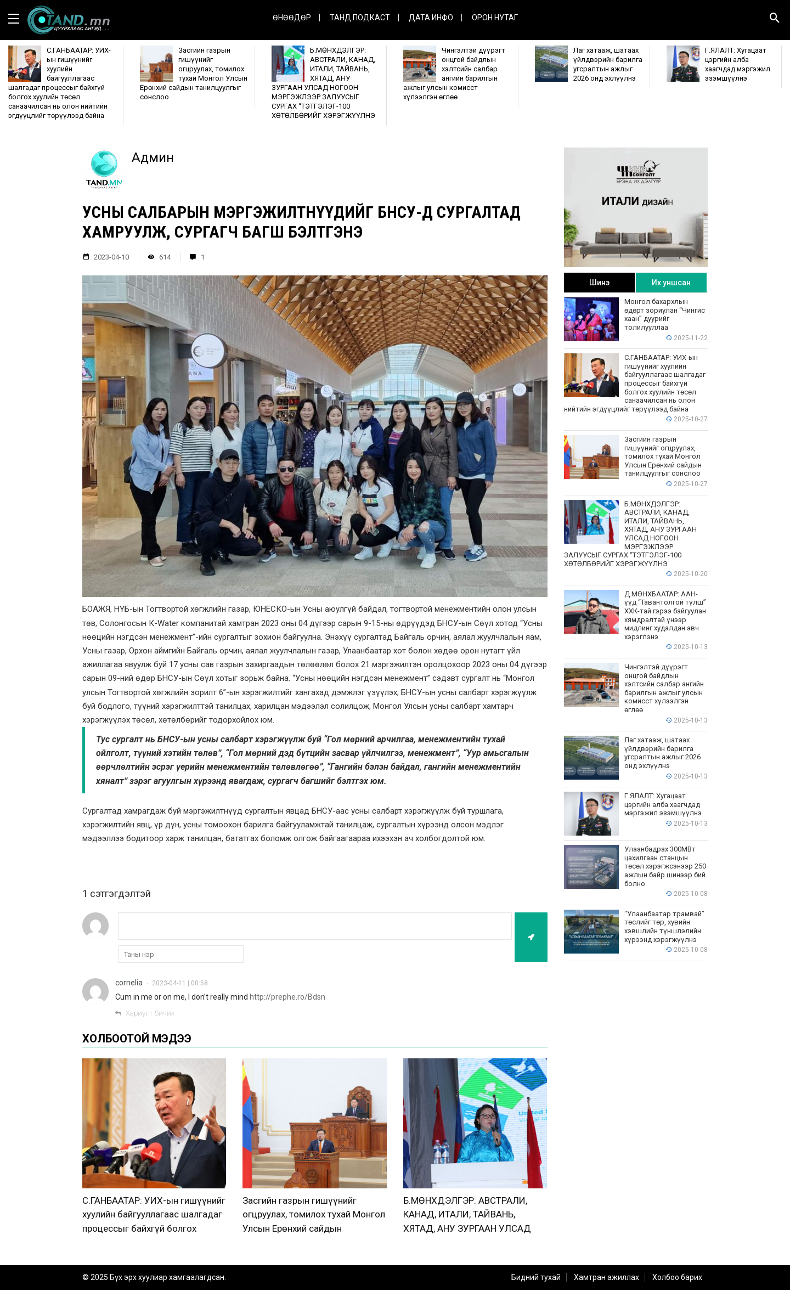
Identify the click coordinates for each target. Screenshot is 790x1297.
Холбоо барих (677, 1284)
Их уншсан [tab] (671, 282)
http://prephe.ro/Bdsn (287, 997)
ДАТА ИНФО (431, 17)
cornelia (129, 982)
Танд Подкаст (360, 17)
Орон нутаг (495, 17)
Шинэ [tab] (599, 282)
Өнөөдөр (292, 17)
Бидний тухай (536, 1284)
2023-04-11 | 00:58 (180, 983)
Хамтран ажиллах (606, 1284)
